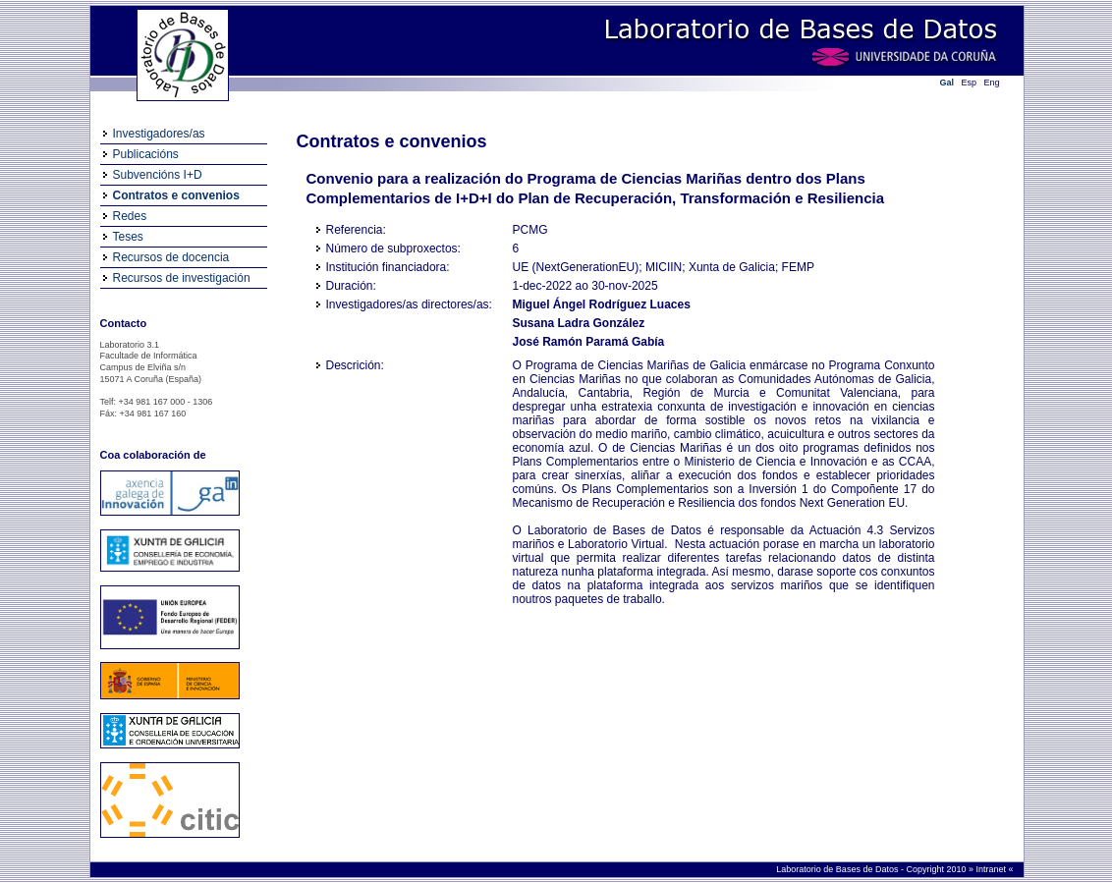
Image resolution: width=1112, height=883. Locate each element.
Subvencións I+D (157, 175)
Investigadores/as (159, 133)
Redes (130, 216)
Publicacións (146, 154)
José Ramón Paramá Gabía (589, 342)
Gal (947, 82)
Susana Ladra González (579, 323)
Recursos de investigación (181, 278)
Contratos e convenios (176, 195)
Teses (128, 237)
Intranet (991, 869)
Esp (969, 82)
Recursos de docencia (171, 257)
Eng (992, 82)
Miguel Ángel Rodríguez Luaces (602, 304)
